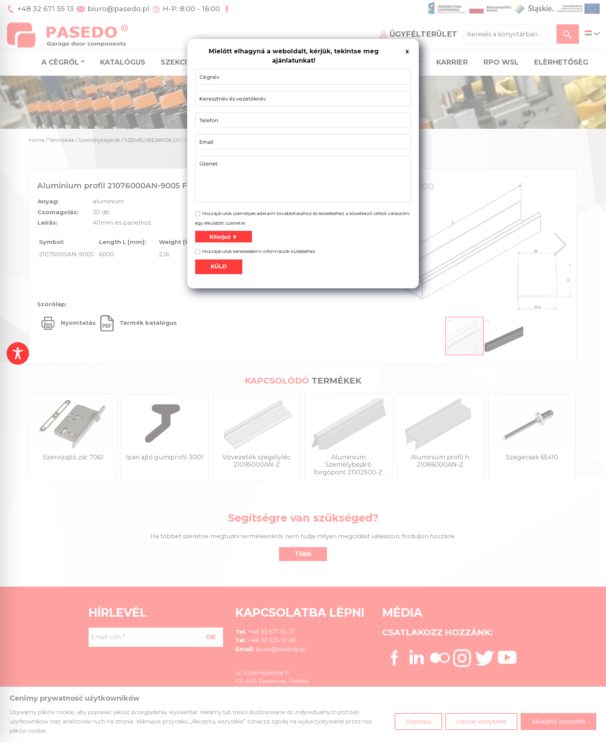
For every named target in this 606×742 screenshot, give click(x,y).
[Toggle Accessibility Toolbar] (18, 353)
